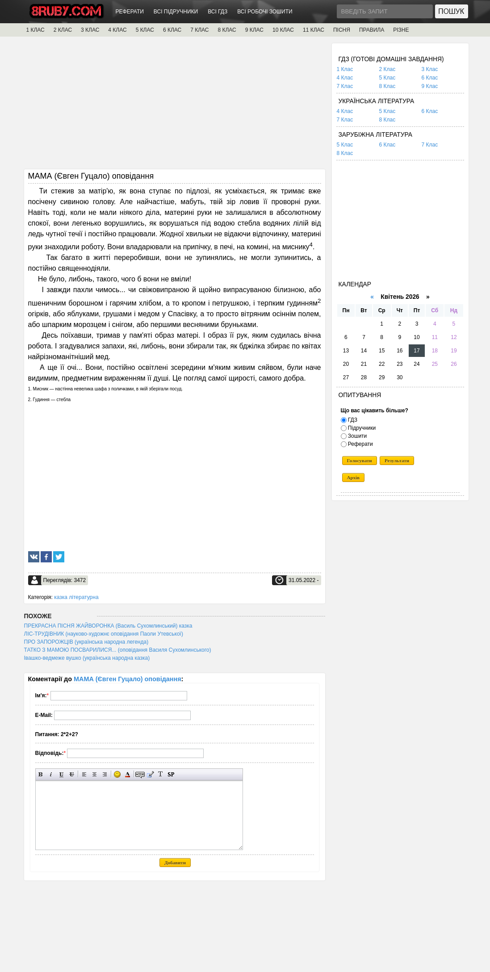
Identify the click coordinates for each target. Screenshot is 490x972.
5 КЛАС (145, 30)
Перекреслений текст (72, 774)
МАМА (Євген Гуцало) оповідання (127, 679)
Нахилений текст (51, 774)
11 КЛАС (313, 30)
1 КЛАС (35, 30)
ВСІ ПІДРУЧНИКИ (176, 11)
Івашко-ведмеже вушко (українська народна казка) (87, 658)
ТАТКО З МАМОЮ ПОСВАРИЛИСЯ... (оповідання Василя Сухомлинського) (117, 650)
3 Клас (430, 69)
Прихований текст (140, 774)
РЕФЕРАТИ (130, 11)
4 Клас (345, 78)
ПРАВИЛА (371, 30)
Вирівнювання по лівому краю (84, 774)
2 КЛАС (63, 30)
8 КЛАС (227, 30)
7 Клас (345, 86)
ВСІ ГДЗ (217, 11)
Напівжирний (41, 774)
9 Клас (430, 86)
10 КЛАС (283, 30)
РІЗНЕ (401, 30)
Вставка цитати (150, 774)
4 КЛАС (117, 30)
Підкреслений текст (61, 774)
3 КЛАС (90, 30)
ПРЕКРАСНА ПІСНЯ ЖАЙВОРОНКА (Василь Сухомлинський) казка (108, 626)
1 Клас (345, 69)
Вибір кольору (127, 774)
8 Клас (387, 86)
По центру (94, 774)
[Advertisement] (174, 105)
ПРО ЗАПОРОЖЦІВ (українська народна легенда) (86, 642)
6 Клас (430, 78)
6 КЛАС (172, 30)
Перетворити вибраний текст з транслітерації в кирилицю (160, 774)
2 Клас (387, 69)
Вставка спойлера (171, 774)
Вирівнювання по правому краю (105, 774)
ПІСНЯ (341, 30)
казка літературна (76, 597)
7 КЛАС (199, 30)
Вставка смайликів (117, 774)
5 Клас (387, 78)
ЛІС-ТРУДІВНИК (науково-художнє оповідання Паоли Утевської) (103, 634)
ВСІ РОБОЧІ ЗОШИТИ (265, 11)
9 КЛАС (254, 30)
